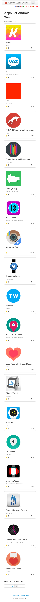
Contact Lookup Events (16, 510)
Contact (22, 595)
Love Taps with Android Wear (19, 364)
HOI (7, 101)
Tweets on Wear (13, 276)
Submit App (16, 595)
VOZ (8, 71)
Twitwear (10, 305)
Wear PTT (10, 422)
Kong (8, 42)
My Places (10, 452)
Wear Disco (11, 218)
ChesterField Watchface (16, 539)
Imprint (27, 595)
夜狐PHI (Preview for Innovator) (20, 130)
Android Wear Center (16, 3)
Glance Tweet (12, 393)
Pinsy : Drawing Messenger (18, 159)
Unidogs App (11, 188)
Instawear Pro (12, 247)
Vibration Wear (12, 481)
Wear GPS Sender (14, 335)
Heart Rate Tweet (13, 569)
